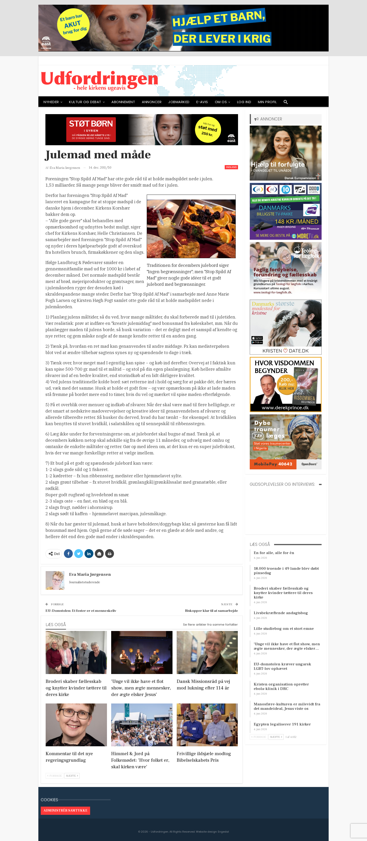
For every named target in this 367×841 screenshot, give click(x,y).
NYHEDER (51, 101)
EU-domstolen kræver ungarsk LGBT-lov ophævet (282, 666)
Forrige (54, 775)
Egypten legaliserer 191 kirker (282, 724)
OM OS (221, 101)
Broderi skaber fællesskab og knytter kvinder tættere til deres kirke (283, 593)
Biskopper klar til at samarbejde (211, 611)
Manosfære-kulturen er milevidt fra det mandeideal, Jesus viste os (287, 706)
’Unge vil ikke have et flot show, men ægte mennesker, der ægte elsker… (287, 646)
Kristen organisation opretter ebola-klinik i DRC (281, 686)
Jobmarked (179, 101)
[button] (286, 103)
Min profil (267, 101)
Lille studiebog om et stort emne (284, 628)
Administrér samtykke (65, 810)
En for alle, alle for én (274, 552)
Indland (231, 167)
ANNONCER (151, 101)
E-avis (202, 101)
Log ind (244, 101)
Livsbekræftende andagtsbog (281, 613)
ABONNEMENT (123, 101)
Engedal (223, 832)
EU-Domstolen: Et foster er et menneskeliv (80, 611)
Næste (72, 775)
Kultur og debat (85, 101)
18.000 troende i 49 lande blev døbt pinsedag (286, 571)
